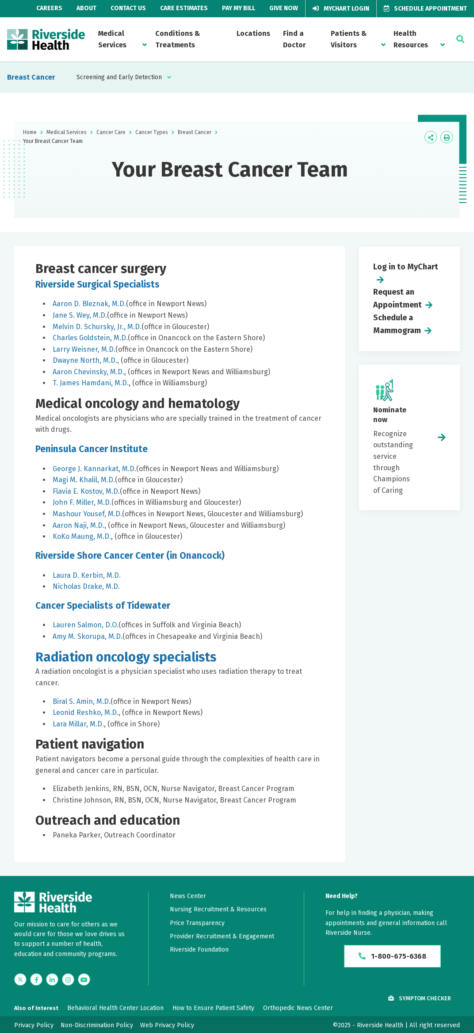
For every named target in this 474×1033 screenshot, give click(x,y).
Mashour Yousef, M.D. (87, 514)
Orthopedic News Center (298, 1008)
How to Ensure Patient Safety (213, 1008)
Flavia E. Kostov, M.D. (86, 491)
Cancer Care (111, 132)
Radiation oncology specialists (125, 657)
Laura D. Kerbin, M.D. (87, 575)
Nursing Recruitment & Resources (218, 909)
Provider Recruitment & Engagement (222, 936)
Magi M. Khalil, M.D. (84, 480)
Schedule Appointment (425, 8)
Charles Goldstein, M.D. (90, 338)
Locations (253, 33)
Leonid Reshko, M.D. (86, 712)
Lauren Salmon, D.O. (86, 625)
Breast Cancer (31, 77)
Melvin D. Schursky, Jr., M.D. (97, 327)
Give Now (283, 8)
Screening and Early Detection (119, 77)
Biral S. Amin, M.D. (82, 701)
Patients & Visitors (349, 39)
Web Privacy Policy (167, 1025)
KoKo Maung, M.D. (82, 536)
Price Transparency (197, 923)
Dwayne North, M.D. (85, 360)
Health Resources (411, 39)
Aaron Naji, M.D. (78, 525)
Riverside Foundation (199, 949)
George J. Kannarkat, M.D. (94, 469)
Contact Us (128, 8)
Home (30, 132)
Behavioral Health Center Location (115, 1008)
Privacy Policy (34, 1025)
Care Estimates (184, 8)
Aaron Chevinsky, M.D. (88, 372)
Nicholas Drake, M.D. (86, 586)
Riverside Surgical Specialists (97, 284)
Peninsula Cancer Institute (91, 449)
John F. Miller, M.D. (82, 502)
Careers (49, 8)
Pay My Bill (238, 8)
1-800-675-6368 (392, 956)
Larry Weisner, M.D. (84, 349)
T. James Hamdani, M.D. (91, 383)
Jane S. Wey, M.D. (80, 315)
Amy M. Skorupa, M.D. (87, 636)
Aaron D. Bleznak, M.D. (89, 304)
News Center (188, 896)
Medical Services (112, 39)
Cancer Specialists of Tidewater (102, 605)
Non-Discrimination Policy (97, 1025)
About (86, 8)
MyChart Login (341, 8)
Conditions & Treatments (177, 39)
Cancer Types (151, 132)
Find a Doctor (294, 39)
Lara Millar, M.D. (78, 724)
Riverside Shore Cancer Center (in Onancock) (130, 555)
